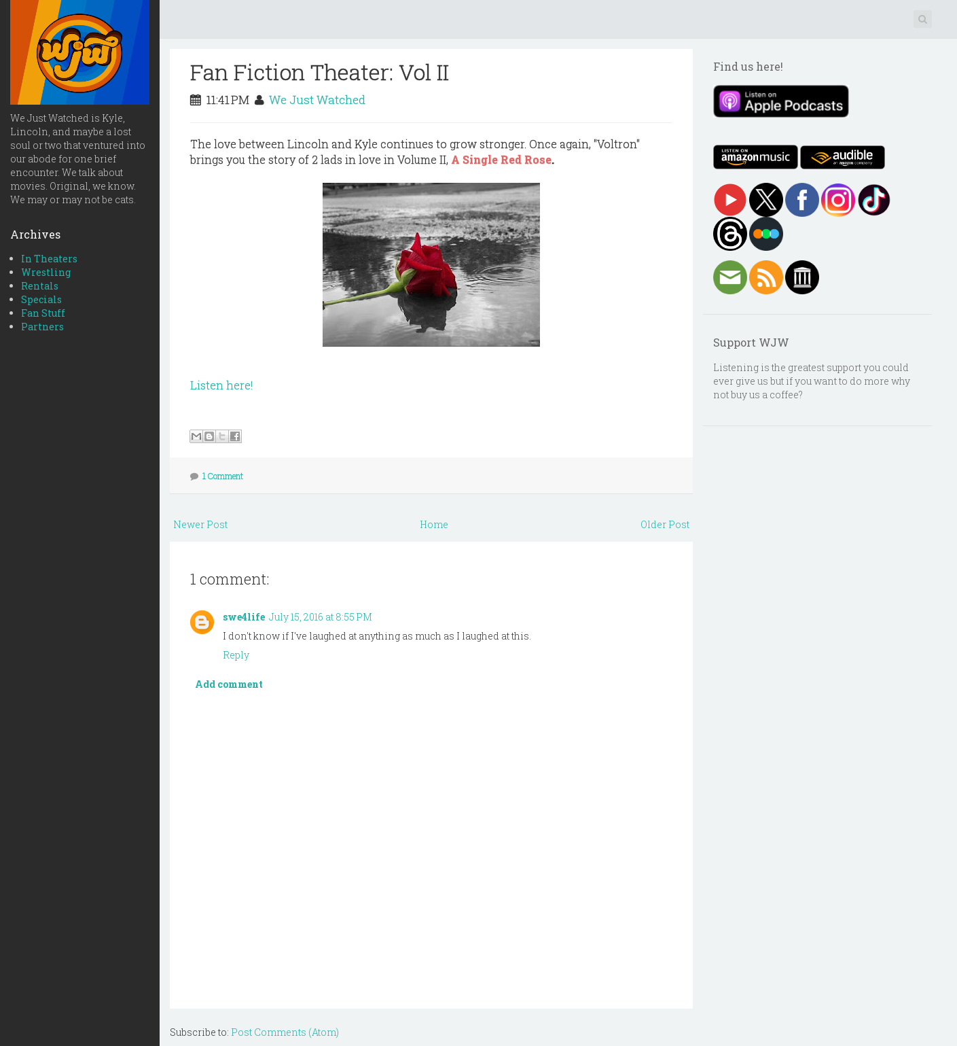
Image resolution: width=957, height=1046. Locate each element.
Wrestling (46, 272)
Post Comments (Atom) (285, 1032)
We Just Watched (317, 99)
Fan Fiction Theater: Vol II (319, 71)
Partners (42, 326)
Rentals (39, 285)
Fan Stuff (43, 313)
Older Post (664, 524)
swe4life (244, 616)
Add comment (229, 684)
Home (434, 524)
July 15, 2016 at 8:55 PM (320, 616)
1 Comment (222, 475)
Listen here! (221, 385)
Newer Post (200, 524)
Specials (41, 299)
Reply (236, 654)
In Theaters (49, 258)
